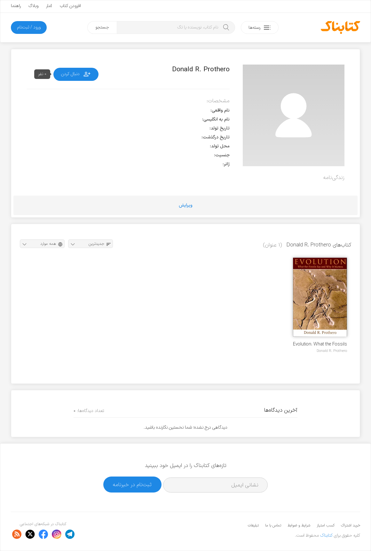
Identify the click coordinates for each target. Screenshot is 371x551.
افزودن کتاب (70, 6)
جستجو (102, 27)
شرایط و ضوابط (299, 525)
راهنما (16, 6)
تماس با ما (273, 525)
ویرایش (186, 205)
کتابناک (326, 535)
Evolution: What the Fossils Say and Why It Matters (320, 344)
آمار (49, 6)
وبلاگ (33, 6)
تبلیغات (253, 525)
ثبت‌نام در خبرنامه (132, 485)
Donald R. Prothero (332, 350)
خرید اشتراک (350, 525)
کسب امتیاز (326, 525)
